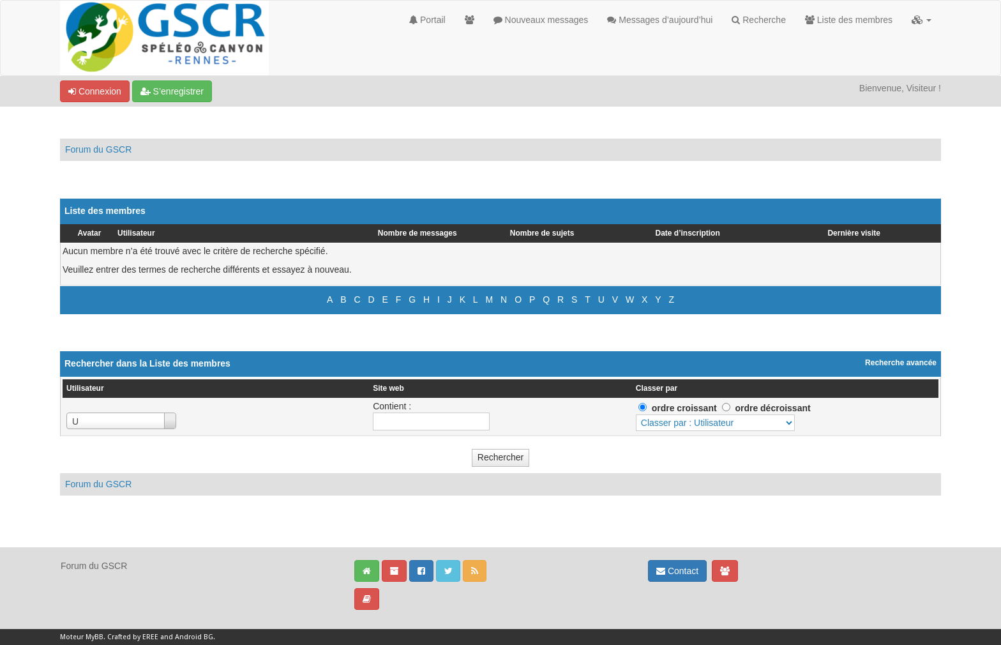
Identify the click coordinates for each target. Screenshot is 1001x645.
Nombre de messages (417, 233)
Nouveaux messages (541, 20)
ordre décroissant (772, 408)
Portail (427, 20)
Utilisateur (136, 233)
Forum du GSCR (98, 149)
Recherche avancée (901, 362)
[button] (921, 20)
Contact (677, 571)
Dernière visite (853, 233)
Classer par (656, 388)
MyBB (94, 637)
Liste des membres (848, 20)
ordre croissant (684, 408)
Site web (388, 388)
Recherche (759, 20)
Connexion (94, 91)
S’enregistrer (172, 91)
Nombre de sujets (542, 233)
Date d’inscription (688, 233)
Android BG (194, 637)
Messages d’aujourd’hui (659, 20)
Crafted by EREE (132, 637)
